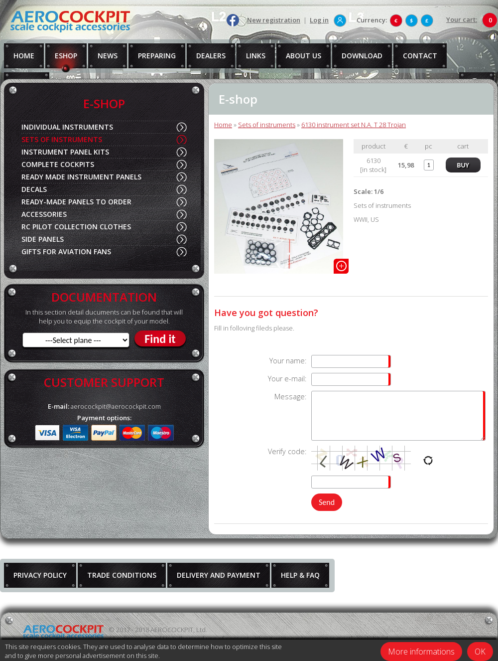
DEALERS (211, 55)
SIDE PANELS (42, 239)
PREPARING (157, 55)
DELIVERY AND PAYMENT (218, 575)
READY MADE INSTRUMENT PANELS (81, 176)
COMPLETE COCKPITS (57, 164)
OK (480, 651)
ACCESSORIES (44, 214)
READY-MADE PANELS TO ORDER (76, 201)
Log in (319, 19)
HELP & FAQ (300, 575)
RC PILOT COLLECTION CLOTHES (76, 226)
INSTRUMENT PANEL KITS (65, 152)
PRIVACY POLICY (40, 575)
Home (223, 124)
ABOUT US (303, 55)
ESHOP (66, 55)
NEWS (108, 55)
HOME (23, 55)
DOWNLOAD (362, 55)
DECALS (34, 189)
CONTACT (420, 55)
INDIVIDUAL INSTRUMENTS (67, 127)
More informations (421, 651)
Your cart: (461, 19)
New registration (273, 19)
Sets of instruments (266, 124)
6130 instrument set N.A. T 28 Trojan (353, 124)
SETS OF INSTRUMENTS (61, 139)
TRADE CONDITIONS (121, 575)
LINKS (255, 55)
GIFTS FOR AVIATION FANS (66, 251)
